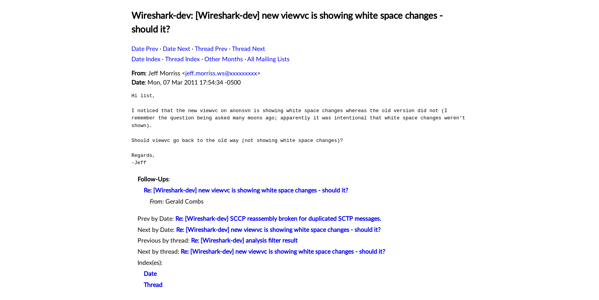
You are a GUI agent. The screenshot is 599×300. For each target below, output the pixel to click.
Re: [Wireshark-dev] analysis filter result (244, 241)
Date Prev (144, 49)
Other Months (223, 59)
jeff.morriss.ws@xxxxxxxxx (221, 73)
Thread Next (248, 49)
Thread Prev (211, 49)
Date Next (176, 49)
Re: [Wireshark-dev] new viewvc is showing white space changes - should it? (246, 191)
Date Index (145, 59)
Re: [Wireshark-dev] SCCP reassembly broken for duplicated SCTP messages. (278, 219)
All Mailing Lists (268, 59)
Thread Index (182, 59)
